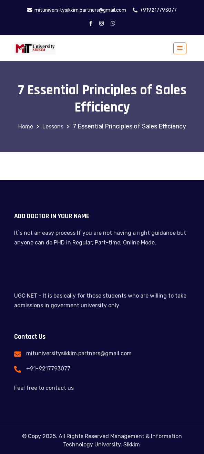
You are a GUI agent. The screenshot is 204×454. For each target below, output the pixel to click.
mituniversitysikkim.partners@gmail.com (79, 353)
